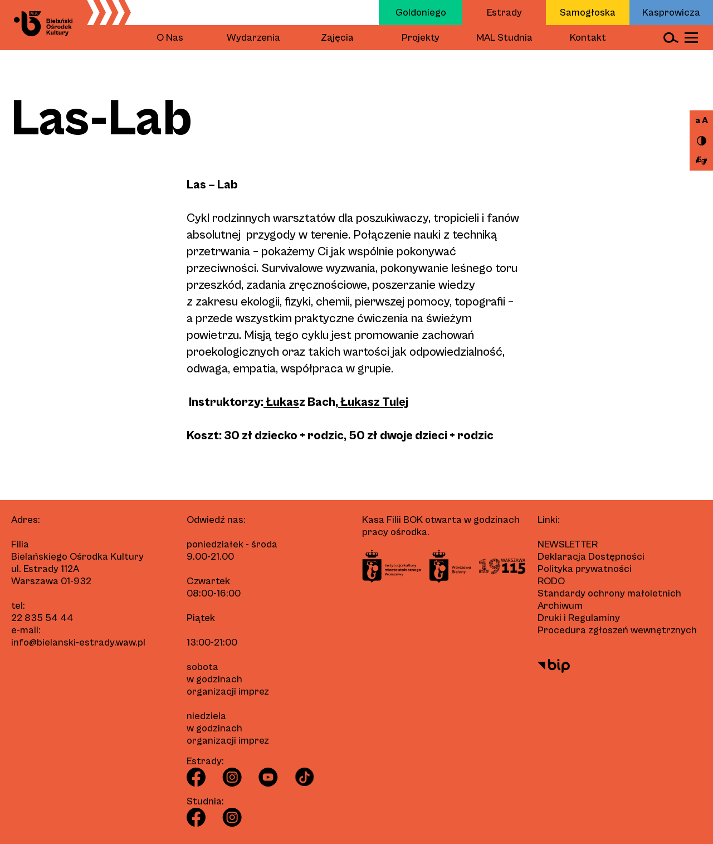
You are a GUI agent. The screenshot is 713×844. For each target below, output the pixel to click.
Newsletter (568, 544)
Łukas (281, 402)
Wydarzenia (253, 37)
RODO (551, 581)
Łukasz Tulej (373, 402)
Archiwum (560, 606)
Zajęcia (337, 37)
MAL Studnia (504, 37)
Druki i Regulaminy (579, 618)
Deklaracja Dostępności (591, 556)
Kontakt (588, 37)
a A (701, 120)
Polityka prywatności (585, 569)
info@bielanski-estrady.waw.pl (78, 642)
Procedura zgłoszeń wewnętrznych (617, 630)
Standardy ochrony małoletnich (609, 593)
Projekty (420, 37)
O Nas (170, 37)
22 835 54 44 (42, 618)
